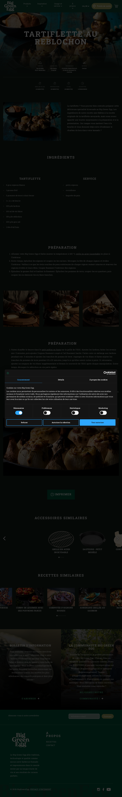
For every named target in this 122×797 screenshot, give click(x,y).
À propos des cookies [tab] (99, 379)
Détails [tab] (61, 379)
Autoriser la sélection (61, 422)
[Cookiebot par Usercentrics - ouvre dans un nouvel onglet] (105, 373)
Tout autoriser (97, 422)
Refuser (24, 422)
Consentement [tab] (23, 379)
